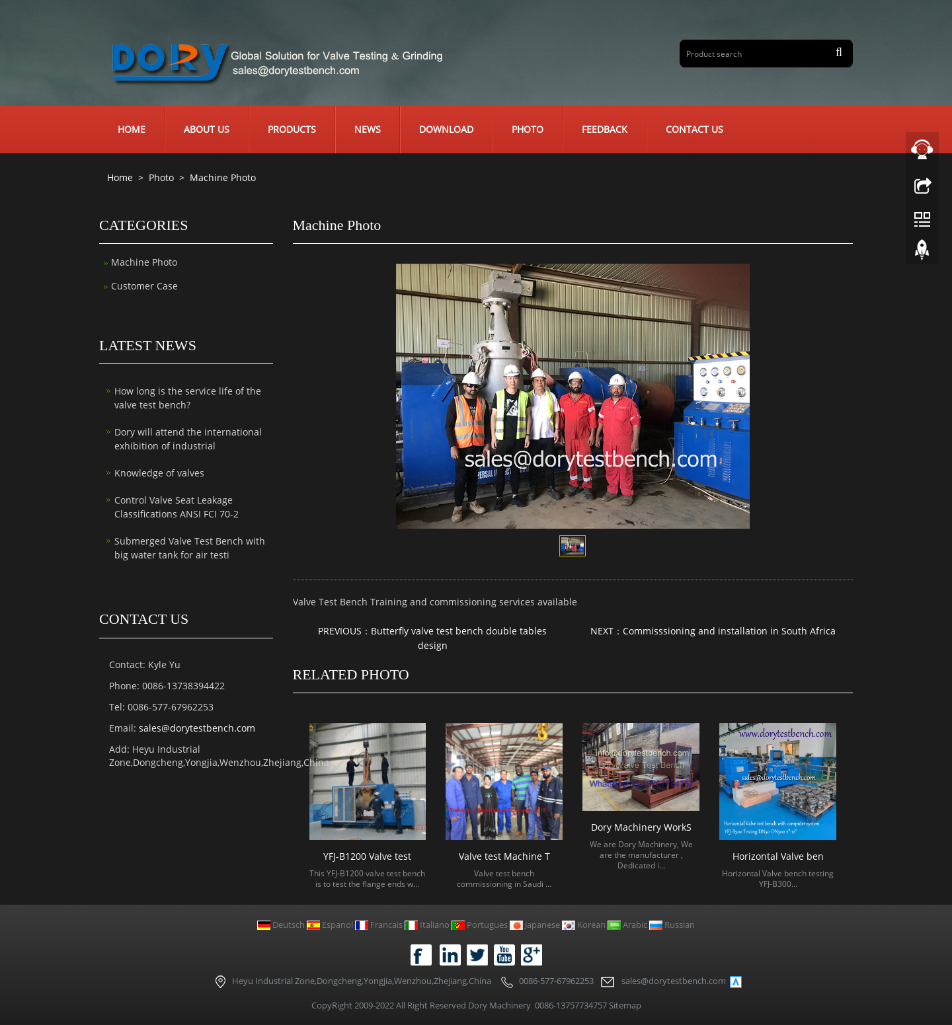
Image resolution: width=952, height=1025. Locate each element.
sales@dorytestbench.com (197, 728)
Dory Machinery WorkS (641, 827)
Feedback (604, 129)
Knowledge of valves (159, 473)
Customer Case (144, 286)
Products (292, 129)
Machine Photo (221, 177)
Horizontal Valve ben (778, 856)
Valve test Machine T (504, 856)
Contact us (694, 129)
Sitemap (625, 1005)
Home (131, 129)
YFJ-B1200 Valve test (367, 856)
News (367, 129)
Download (446, 129)
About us (206, 129)
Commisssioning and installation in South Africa (729, 631)
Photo (527, 129)
